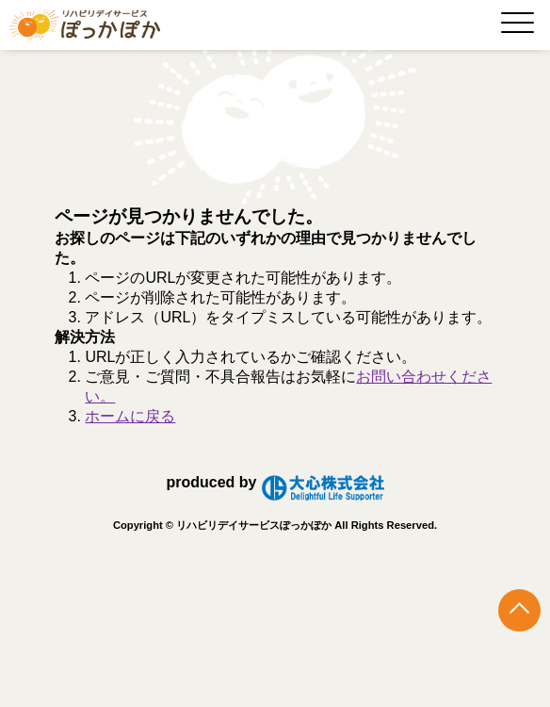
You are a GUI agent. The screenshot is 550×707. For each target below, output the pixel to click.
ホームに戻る (130, 416)
